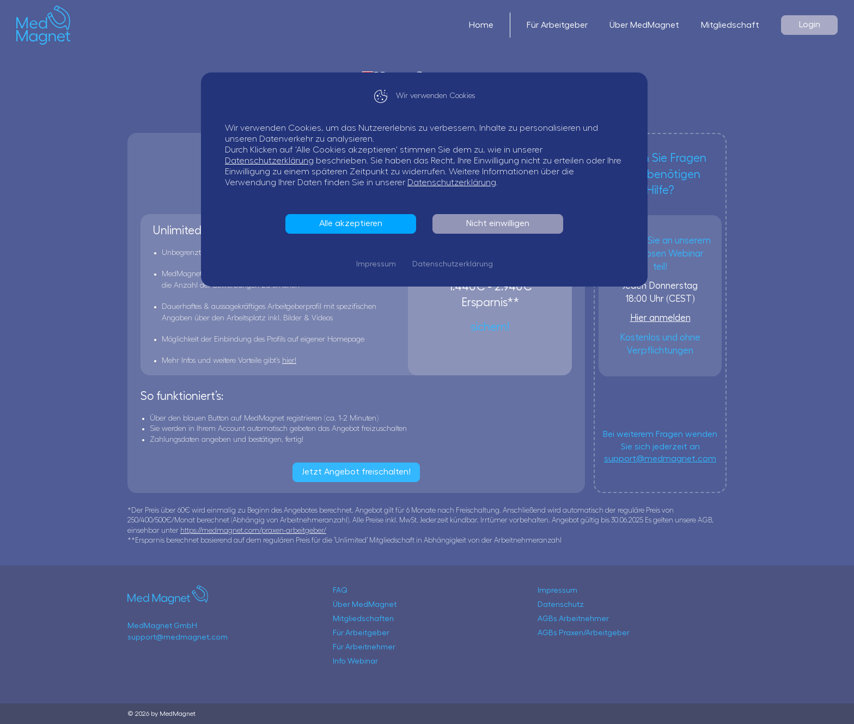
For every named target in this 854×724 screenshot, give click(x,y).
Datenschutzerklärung (272, 160)
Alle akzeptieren (353, 223)
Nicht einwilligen (500, 223)
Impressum (379, 264)
